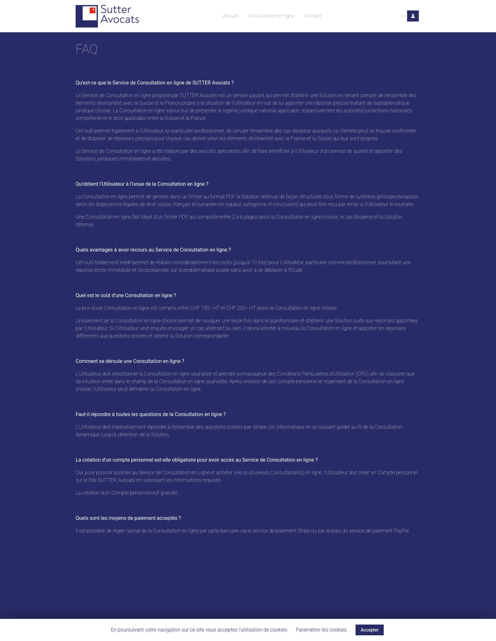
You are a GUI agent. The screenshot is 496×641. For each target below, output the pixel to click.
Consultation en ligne (271, 16)
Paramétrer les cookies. (322, 630)
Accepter (369, 629)
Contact (313, 16)
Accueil (231, 16)
